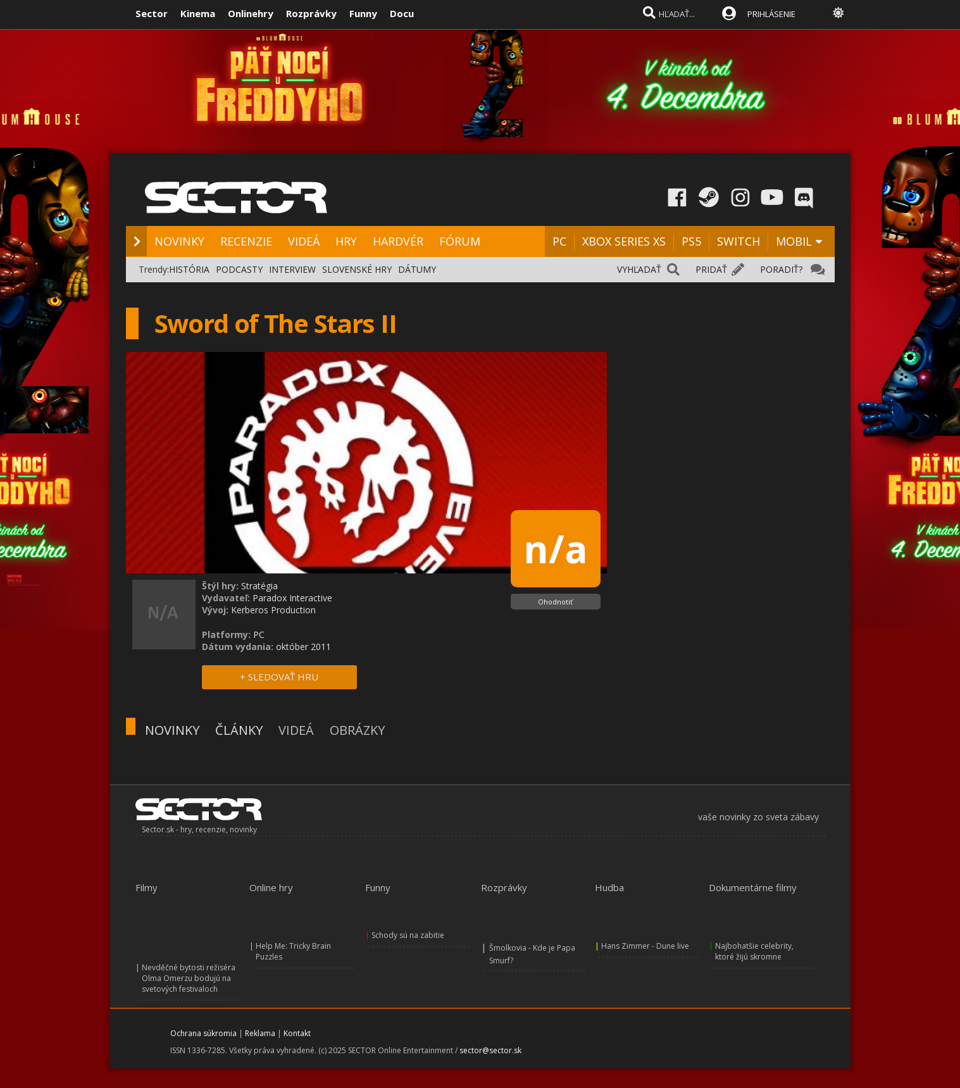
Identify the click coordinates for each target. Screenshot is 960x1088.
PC (559, 241)
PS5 (691, 241)
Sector (151, 13)
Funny (363, 13)
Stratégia (259, 586)
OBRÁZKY (357, 730)
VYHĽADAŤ (639, 269)
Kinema (197, 13)
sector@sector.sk (490, 1050)
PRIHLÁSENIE (771, 14)
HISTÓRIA (189, 269)
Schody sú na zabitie (407, 935)
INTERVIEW (292, 269)
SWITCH (738, 241)
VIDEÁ (304, 241)
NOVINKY (179, 241)
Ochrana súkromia (203, 1033)
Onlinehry (250, 13)
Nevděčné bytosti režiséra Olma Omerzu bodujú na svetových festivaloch (188, 978)
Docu (402, 13)
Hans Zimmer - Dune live (645, 946)
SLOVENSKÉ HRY (357, 269)
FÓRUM (459, 241)
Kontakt (297, 1033)
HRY (346, 241)
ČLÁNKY (239, 730)
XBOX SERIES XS (624, 241)
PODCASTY (239, 269)
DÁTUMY (417, 269)
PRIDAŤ (711, 269)
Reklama (260, 1033)
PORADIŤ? (781, 269)
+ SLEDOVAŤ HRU (279, 676)
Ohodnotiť (555, 601)
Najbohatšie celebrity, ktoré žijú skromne (754, 951)
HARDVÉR (398, 241)
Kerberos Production (273, 610)
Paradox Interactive (292, 598)
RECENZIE (246, 241)
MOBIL (794, 241)
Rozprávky (311, 13)
